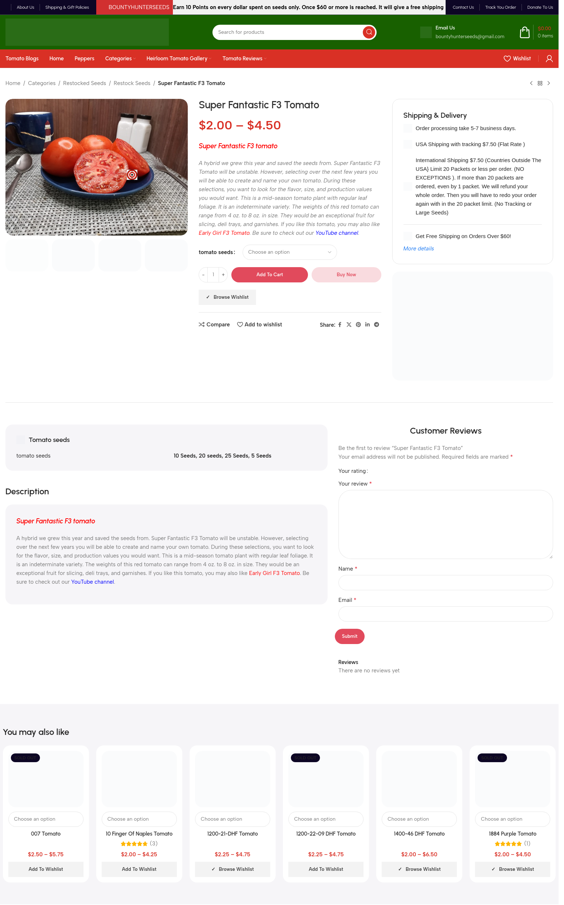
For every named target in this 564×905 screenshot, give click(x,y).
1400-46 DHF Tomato (419, 833)
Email (347, 599)
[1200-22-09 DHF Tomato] (326, 779)
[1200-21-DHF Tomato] (232, 779)
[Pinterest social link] (358, 325)
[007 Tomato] (46, 779)
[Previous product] (531, 83)
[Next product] (548, 83)
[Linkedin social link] (367, 325)
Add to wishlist (46, 869)
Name (347, 568)
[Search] (294, 32)
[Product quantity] (213, 274)
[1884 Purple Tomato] (512, 779)
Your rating (352, 471)
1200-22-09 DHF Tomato (326, 833)
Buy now (346, 274)
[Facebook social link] (340, 325)
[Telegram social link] (376, 325)
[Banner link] (472, 326)
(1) (527, 843)
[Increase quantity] (223, 274)
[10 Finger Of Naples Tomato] (139, 779)
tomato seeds (216, 252)
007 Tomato (46, 833)
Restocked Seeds (84, 83)
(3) (154, 843)
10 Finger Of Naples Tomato (139, 833)
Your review (355, 483)
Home (12, 83)
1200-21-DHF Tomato (232, 833)
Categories (42, 83)
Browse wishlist (231, 297)
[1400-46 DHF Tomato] (419, 779)
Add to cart (269, 274)
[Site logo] (87, 31)
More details (418, 248)
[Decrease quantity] (203, 274)
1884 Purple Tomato (513, 833)
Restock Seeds (132, 83)
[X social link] (349, 325)
